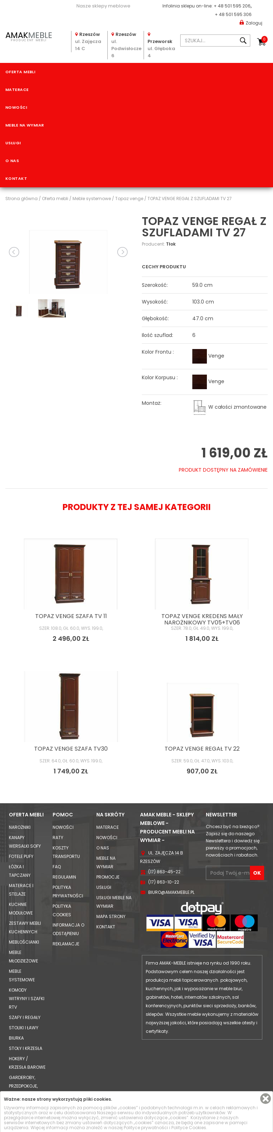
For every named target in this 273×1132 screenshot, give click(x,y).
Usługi (13, 143)
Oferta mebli (20, 72)
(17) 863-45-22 (164, 872)
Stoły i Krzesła (25, 1048)
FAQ (57, 867)
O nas (12, 160)
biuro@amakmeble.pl (171, 892)
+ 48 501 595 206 (232, 6)
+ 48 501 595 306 (233, 14)
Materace (17, 89)
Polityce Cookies (188, 1128)
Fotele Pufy (21, 856)
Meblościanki (24, 942)
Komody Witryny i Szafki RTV (26, 998)
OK (257, 872)
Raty (58, 838)
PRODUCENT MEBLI (28, 36)
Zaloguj (251, 22)
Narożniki (20, 827)
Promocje (107, 877)
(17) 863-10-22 (163, 882)
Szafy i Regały (25, 1017)
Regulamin (64, 877)
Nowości (16, 107)
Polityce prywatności (146, 1128)
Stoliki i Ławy (23, 1028)
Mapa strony (110, 916)
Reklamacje (66, 944)
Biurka (16, 1038)
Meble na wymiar (24, 125)
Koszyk (264, 39)
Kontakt (16, 178)
